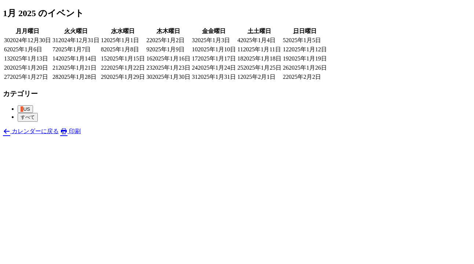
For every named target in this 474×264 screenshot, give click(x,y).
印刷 (70, 131)
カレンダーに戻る (31, 131)
